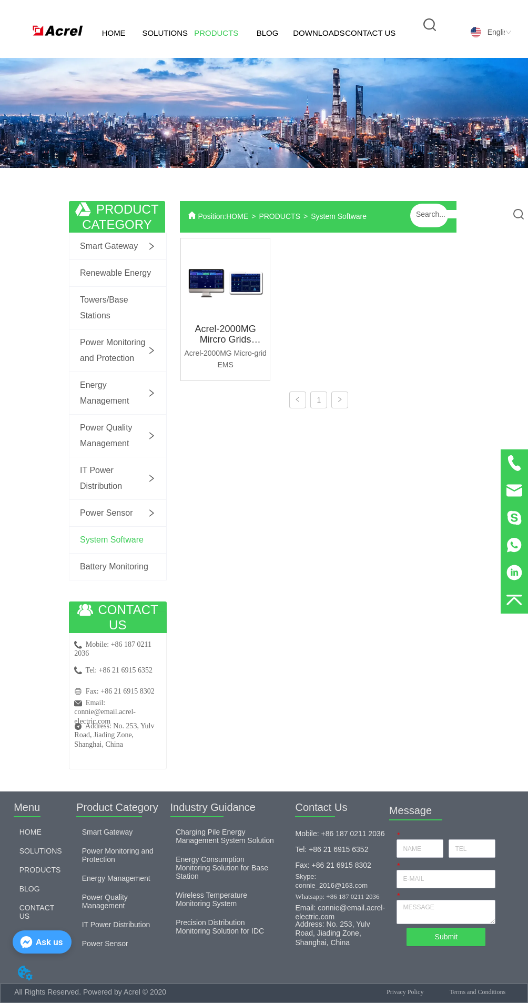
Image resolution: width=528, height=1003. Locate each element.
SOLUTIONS (165, 32)
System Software (339, 216)
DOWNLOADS (318, 32)
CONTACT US (370, 32)
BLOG (268, 32)
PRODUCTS (216, 32)
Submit (446, 936)
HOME (114, 32)
